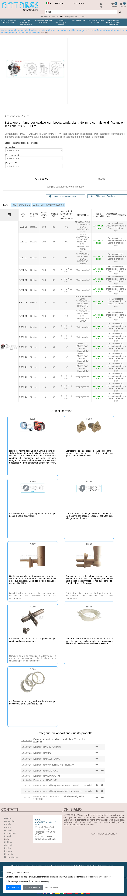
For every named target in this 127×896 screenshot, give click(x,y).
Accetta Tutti (13, 887)
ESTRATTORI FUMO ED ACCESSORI (48, 205)
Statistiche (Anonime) (39, 881)
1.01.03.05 (26, 740)
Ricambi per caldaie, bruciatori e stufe (8, 21)
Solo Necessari (51, 887)
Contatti (78, 3)
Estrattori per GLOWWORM (46, 776)
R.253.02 (23, 241)
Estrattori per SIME (42, 753)
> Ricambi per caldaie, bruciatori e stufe (26, 30)
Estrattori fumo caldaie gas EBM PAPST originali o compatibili (62, 785)
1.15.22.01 (26, 797)
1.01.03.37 (26, 776)
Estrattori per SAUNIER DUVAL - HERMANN (54, 765)
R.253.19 (23, 347)
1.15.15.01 (26, 791)
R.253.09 (23, 316)
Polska (7, 848)
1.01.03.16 (26, 765)
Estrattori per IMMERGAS (45, 771)
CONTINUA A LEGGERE (103, 834)
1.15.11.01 (26, 785)
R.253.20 (23, 357)
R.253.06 (23, 290)
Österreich (9, 845)
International (10, 833)
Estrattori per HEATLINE (45, 780)
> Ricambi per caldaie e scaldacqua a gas (65, 30)
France (7, 827)
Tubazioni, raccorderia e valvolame (96, 21)
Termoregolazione (78, 20)
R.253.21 (23, 367)
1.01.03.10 (26, 747)
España (8, 824)
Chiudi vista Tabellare (103, 196)
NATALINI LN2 (24, 205)
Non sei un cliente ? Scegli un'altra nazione (63, 16)
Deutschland (10, 821)
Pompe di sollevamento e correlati (60, 22)
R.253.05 (23, 280)
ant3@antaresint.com (45, 839)
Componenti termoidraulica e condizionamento (26, 22)
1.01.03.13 (26, 759)
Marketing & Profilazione (17, 881)
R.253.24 (23, 397)
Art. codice (10, 147)
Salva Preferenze (32, 887)
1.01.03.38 (26, 780)
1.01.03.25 (26, 771)
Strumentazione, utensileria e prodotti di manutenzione (113, 22)
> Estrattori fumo (94, 30)
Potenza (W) (11, 163)
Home (4, 30)
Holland (8, 830)
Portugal (8, 851)
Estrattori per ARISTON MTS (47, 747)
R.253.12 (23, 337)
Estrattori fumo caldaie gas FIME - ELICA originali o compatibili (63, 791)
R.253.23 (23, 387)
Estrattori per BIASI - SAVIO (46, 759)
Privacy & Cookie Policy (101, 877)
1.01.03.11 (26, 753)
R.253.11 (23, 327)
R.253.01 (23, 227)
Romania (8, 854)
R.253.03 (23, 257)
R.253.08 (23, 302)
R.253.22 (23, 377)
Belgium (8, 818)
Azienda (59, 3)
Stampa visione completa (65, 196)
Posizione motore (13, 155)
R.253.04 (23, 270)
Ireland (7, 836)
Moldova (8, 842)
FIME (14, 205)
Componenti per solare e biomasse (43, 21)
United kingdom (11, 857)
